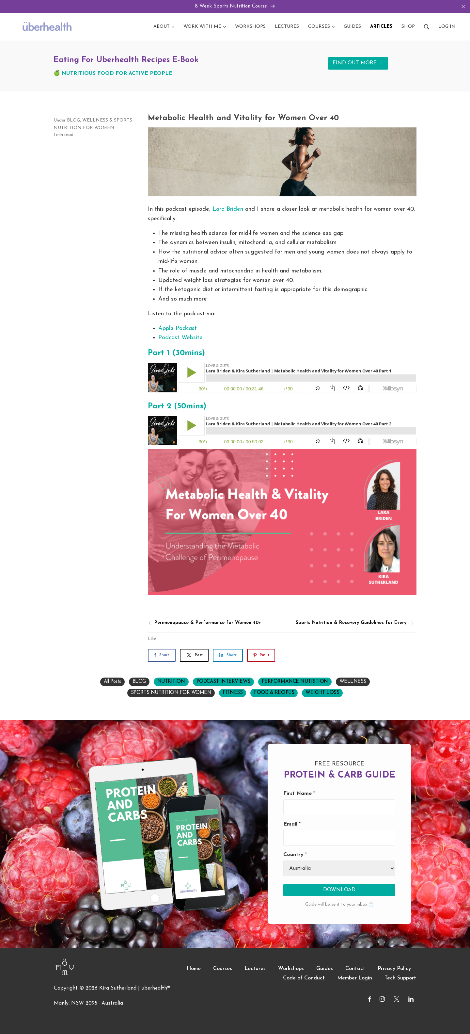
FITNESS (233, 692)
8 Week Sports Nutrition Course (235, 6)
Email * (292, 824)
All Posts (112, 681)
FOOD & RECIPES (274, 692)
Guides (324, 969)
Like (152, 639)
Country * (295, 854)
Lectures (255, 969)
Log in (447, 26)
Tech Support (400, 978)
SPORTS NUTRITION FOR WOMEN (171, 692)
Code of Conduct (304, 978)
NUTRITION (171, 681)
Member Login (354, 978)
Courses (222, 969)
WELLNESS (95, 120)
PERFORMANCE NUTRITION (295, 681)
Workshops (291, 969)
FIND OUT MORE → (358, 63)
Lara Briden (227, 209)
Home (194, 969)
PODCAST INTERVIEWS (223, 681)
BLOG (73, 120)
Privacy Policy (394, 969)
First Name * (299, 793)
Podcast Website (180, 338)
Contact (355, 969)
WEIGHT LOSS (322, 692)
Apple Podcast (177, 328)
